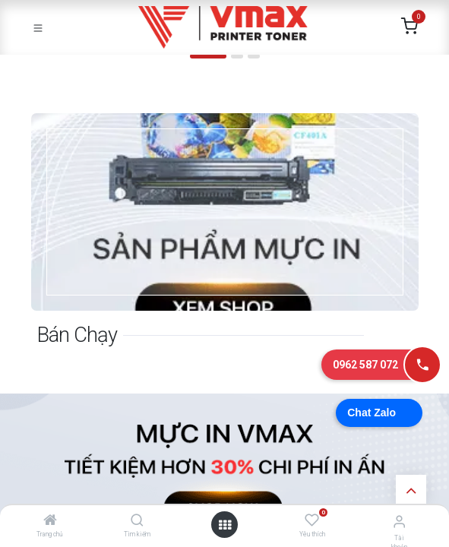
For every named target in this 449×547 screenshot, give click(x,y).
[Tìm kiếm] (137, 521)
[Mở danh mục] (225, 525)
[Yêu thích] (312, 520)
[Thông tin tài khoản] (399, 521)
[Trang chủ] (50, 521)
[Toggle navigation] (38, 27)
